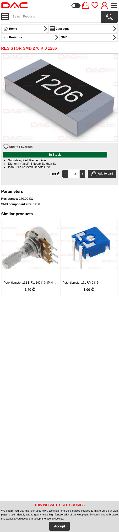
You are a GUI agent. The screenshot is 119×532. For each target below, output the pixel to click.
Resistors (31, 37)
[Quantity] (74, 174)
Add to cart (102, 173)
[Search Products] (109, 17)
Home (25, 28)
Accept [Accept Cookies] (59, 526)
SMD (89, 37)
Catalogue (83, 28)
